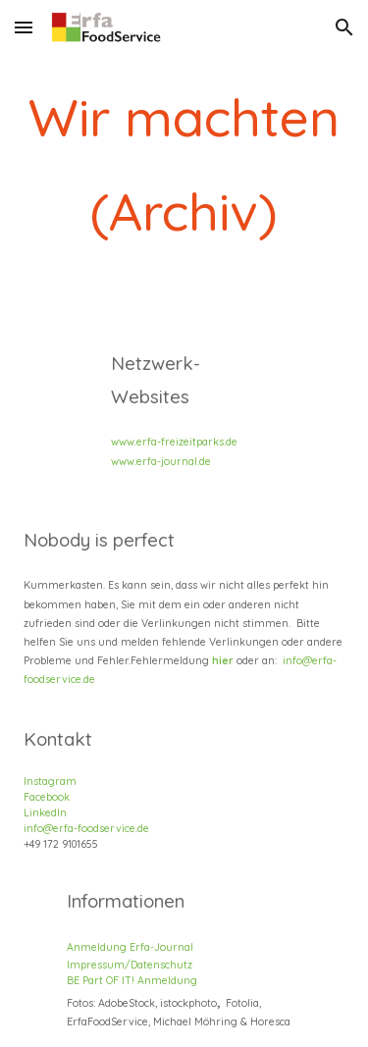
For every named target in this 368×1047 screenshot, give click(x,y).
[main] (184, 165)
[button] (23, 27)
